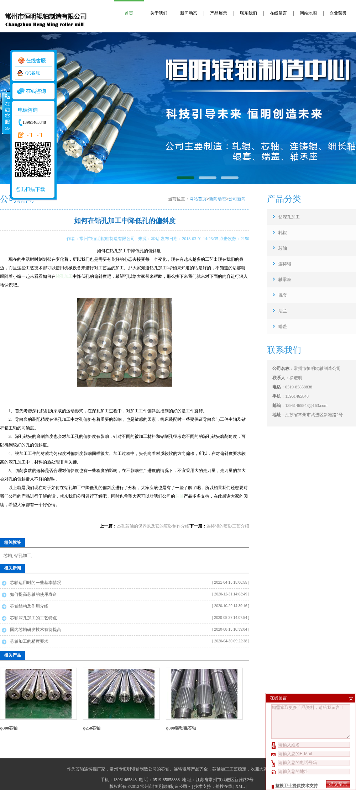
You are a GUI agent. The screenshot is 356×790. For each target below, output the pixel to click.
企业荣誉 (338, 13)
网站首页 (197, 198)
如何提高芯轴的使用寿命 (33, 594)
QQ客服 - (33, 72)
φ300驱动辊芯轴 (181, 728)
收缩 (6, 113)
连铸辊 (284, 263)
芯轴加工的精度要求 (29, 641)
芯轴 (179, 496)
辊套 (282, 295)
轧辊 (282, 232)
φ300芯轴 (9, 728)
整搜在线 (223, 786)
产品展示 (218, 13)
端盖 (282, 326)
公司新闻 (237, 198)
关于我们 (158, 13)
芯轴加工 (220, 769)
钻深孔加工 (289, 216)
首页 (129, 13)
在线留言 (278, 13)
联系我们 (248, 13)
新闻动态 (188, 13)
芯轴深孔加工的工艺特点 (33, 617)
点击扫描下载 (30, 189)
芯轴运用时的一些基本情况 (35, 582)
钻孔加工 (22, 555)
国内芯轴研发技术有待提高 (35, 629)
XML (240, 786)
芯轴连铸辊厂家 (90, 769)
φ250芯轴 (92, 728)
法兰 (282, 310)
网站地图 (308, 13)
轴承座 (284, 279)
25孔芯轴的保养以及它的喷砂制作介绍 (153, 526)
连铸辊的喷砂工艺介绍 (227, 526)
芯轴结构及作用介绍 (29, 606)
